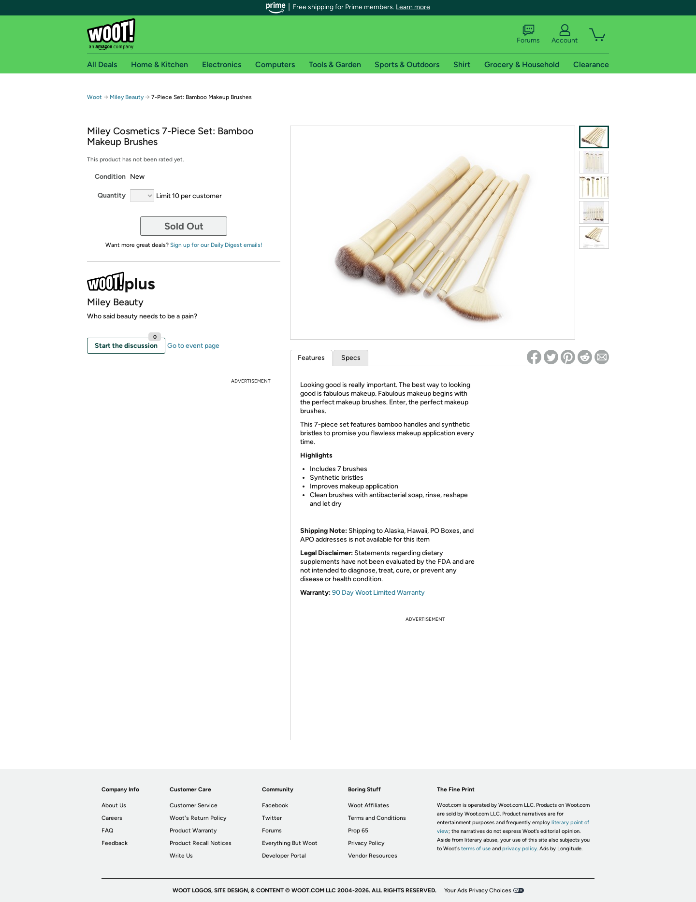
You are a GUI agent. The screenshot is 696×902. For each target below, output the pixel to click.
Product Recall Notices (201, 843)
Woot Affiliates (368, 805)
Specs (351, 358)
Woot (94, 97)
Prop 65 (358, 830)
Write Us (181, 855)
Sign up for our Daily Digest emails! (216, 245)
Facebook (275, 805)
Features (311, 358)
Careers (112, 818)
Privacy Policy (366, 843)
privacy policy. (520, 848)
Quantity (112, 195)
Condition (110, 176)
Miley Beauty (127, 97)
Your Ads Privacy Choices (477, 890)
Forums (528, 34)
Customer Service (194, 805)
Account (564, 34)
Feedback (115, 843)
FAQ (107, 830)
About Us (114, 805)
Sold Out (183, 226)
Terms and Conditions (377, 818)
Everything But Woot (290, 843)
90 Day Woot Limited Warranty (378, 592)
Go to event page (193, 346)
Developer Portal (284, 855)
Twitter (272, 818)
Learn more (413, 7)
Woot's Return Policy (198, 818)
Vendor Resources (372, 855)
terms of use (476, 848)
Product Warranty (193, 830)
